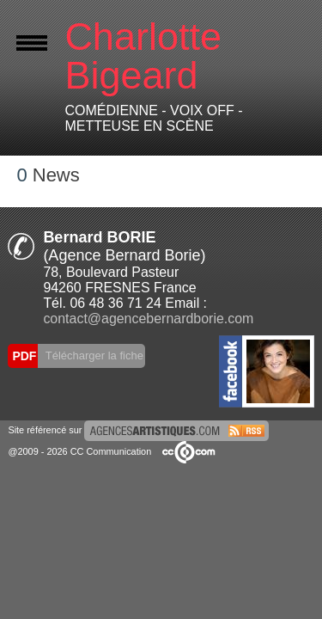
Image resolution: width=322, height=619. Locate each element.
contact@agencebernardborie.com (148, 318)
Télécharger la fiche (92, 355)
